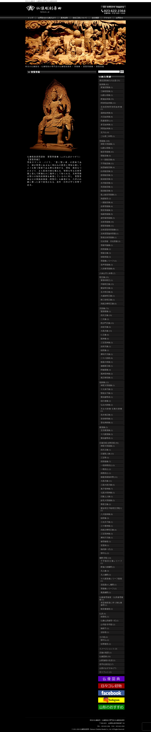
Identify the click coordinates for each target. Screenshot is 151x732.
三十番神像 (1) (107, 526)
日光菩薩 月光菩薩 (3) (110, 241)
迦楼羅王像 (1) (107, 366)
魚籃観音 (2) (106, 199)
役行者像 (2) (106, 401)
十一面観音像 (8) (108, 160)
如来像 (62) (104, 84)
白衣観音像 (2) (107, 171)
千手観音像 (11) (107, 163)
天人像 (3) (105, 571)
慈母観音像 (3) (107, 175)
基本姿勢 (64, 18)
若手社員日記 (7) (106, 664)
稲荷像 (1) (105, 350)
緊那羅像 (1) (106, 311)
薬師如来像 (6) (107, 113)
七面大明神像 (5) (108, 493)
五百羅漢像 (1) (107, 430)
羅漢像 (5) (103, 427)
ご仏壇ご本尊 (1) (108, 136)
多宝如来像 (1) (107, 125)
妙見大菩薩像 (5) (108, 500)
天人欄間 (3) (106, 575)
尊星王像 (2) (106, 504)
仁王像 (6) (105, 335)
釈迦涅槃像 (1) (107, 87)
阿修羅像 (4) (106, 370)
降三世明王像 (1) (108, 300)
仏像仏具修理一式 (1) (109, 621)
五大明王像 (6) (107, 292)
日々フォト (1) (105, 672)
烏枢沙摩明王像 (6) (108, 304)
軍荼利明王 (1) (107, 280)
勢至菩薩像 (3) (107, 210)
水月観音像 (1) (107, 183)
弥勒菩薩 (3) (106, 257)
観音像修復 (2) (107, 609)
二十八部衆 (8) (107, 358)
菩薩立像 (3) (106, 253)
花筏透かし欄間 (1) (108, 585)
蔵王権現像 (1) (107, 378)
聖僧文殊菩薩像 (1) (108, 237)
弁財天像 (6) (106, 327)
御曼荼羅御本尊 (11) (109, 477)
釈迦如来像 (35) (107, 99)
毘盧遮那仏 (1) (107, 121)
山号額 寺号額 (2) (108, 624)
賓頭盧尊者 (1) (107, 397)
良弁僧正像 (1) (107, 415)
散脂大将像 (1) (107, 362)
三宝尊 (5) (105, 458)
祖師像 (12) (104, 382)
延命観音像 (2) (107, 179)
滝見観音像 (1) (107, 187)
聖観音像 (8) (106, 156)
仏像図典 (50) (105, 657)
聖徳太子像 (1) (107, 393)
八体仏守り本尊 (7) (107, 273)
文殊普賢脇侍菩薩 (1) (109, 234)
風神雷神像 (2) (107, 374)
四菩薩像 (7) (106, 461)
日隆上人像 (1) (107, 497)
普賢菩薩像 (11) (107, 226)
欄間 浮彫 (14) (105, 558)
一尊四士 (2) (106, 469)
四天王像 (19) (106, 315)
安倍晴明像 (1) (107, 419)
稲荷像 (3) (105, 518)
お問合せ (119, 18)
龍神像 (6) (105, 339)
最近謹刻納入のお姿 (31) (109, 80)
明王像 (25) (104, 277)
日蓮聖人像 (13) (107, 454)
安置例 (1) (105, 545)
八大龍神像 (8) (107, 514)
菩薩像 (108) (104, 141)
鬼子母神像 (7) (107, 489)
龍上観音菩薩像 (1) (108, 195)
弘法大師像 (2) (107, 405)
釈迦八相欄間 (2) (108, 567)
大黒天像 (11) (106, 481)
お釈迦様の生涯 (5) (107, 660)
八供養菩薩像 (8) (108, 269)
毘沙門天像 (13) (107, 323)
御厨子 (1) (105, 628)
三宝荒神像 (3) (107, 343)
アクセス (107, 18)
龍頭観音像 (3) (107, 191)
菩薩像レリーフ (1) (108, 261)
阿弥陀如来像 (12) (108, 103)
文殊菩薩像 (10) (107, 222)
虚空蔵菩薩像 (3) (108, 218)
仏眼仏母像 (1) (107, 95)
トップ (30, 18)
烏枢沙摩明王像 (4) (108, 530)
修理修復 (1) (106, 541)
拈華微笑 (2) (106, 644)
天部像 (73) (104, 308)
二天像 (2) (105, 319)
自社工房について (80, 18)
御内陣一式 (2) (107, 549)
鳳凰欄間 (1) (106, 592)
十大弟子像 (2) (107, 389)
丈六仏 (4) (105, 132)
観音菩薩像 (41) (107, 152)
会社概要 (95, 18)
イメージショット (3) (108, 649)
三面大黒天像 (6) (108, 485)
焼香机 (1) (105, 617)
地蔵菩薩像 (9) (107, 214)
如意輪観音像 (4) (108, 167)
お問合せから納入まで (47, 18)
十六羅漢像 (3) (107, 434)
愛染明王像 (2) (107, 288)
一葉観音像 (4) (107, 202)
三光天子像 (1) (107, 522)
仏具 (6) (102, 614)
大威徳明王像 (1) (108, 296)
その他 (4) (103, 637)
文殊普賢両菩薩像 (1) (109, 230)
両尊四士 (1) (106, 473)
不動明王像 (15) (107, 284)
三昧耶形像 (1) (107, 91)
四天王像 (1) (106, 450)
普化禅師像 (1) (107, 423)
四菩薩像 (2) (106, 249)
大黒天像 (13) (106, 331)
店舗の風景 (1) (105, 653)
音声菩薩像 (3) (107, 265)
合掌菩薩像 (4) (107, 206)
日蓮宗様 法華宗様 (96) (109, 443)
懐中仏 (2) (105, 553)
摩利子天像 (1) (107, 354)
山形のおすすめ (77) (107, 668)
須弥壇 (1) (105, 632)
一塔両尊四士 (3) (108, 465)
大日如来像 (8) (107, 117)
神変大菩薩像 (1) (108, 144)
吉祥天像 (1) (106, 346)
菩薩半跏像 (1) (107, 245)
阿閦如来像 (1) (107, 128)
